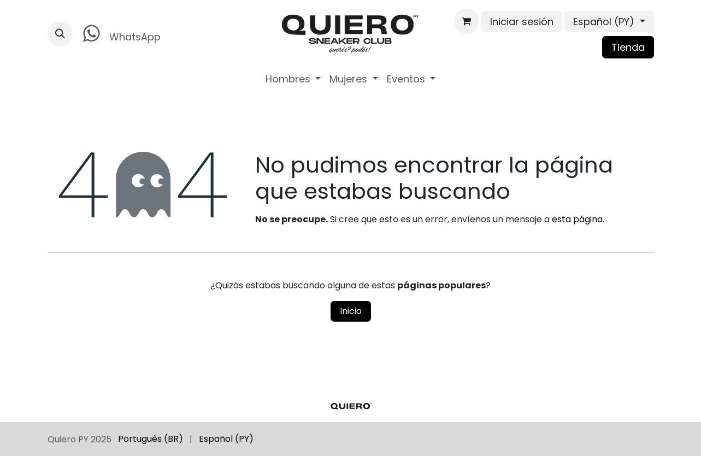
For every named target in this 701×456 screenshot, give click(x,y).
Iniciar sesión (521, 21)
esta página (577, 219)
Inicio (351, 311)
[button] (60, 33)
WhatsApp (120, 33)
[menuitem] (293, 79)
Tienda (628, 47)
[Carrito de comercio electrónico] (466, 21)
